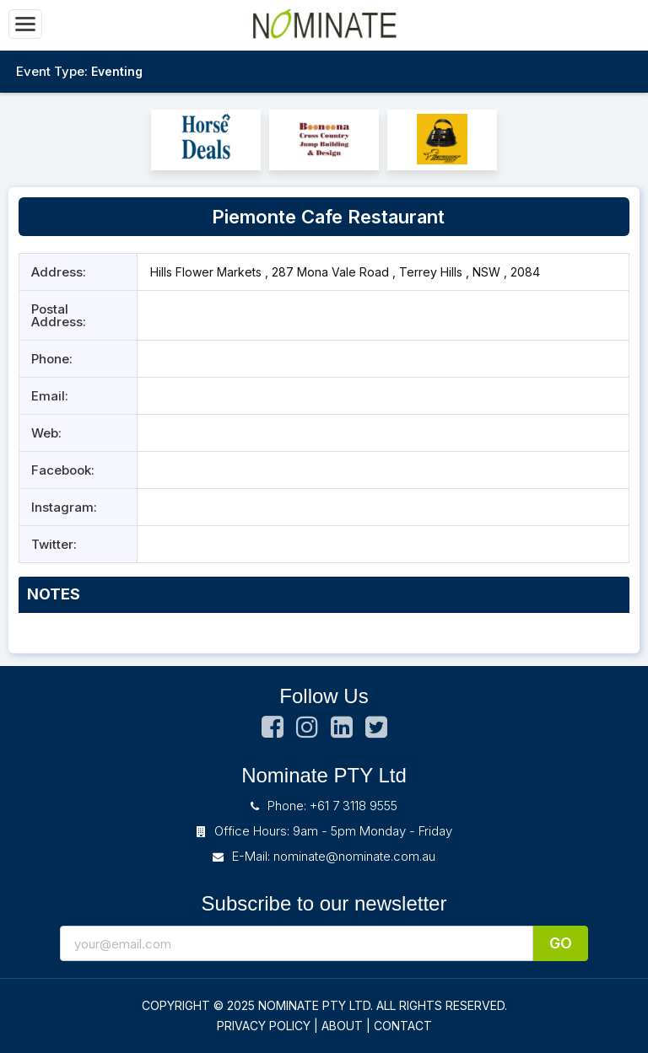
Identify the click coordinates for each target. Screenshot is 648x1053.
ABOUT (342, 1025)
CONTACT (403, 1025)
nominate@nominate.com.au (354, 856)
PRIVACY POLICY (263, 1025)
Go (560, 943)
